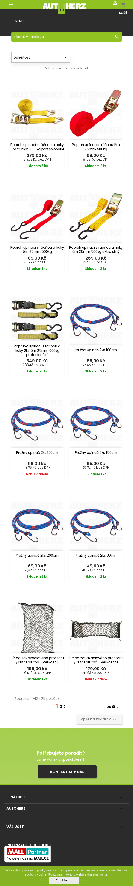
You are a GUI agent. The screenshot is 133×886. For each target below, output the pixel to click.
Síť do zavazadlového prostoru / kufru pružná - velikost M (96, 660)
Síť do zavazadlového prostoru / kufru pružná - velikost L (37, 660)
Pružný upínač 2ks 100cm (96, 349)
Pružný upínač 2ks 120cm (37, 452)
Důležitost (41, 57)
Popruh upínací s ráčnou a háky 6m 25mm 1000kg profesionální (37, 147)
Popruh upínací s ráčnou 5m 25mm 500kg (96, 147)
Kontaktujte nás (67, 771)
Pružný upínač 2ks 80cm (96, 555)
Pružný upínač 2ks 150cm (96, 452)
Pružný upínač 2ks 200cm (37, 555)
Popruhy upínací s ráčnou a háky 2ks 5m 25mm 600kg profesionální (37, 350)
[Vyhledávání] (66, 37)
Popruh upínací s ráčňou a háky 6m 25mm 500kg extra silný (96, 249)
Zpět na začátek (99, 719)
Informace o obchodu (28, 845)
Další (113, 707)
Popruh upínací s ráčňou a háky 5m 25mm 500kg (37, 249)
